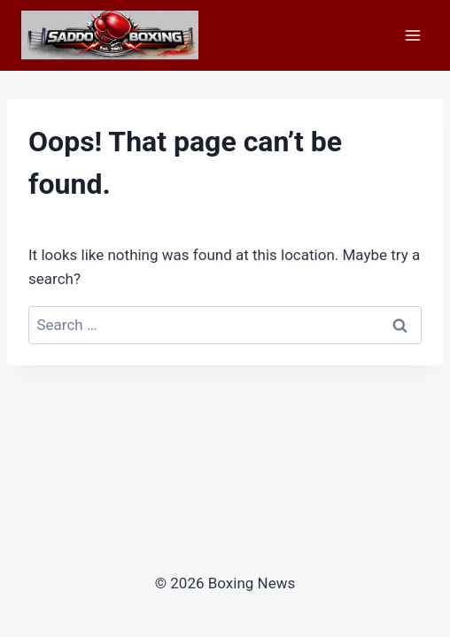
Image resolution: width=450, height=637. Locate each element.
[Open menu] (412, 35)
